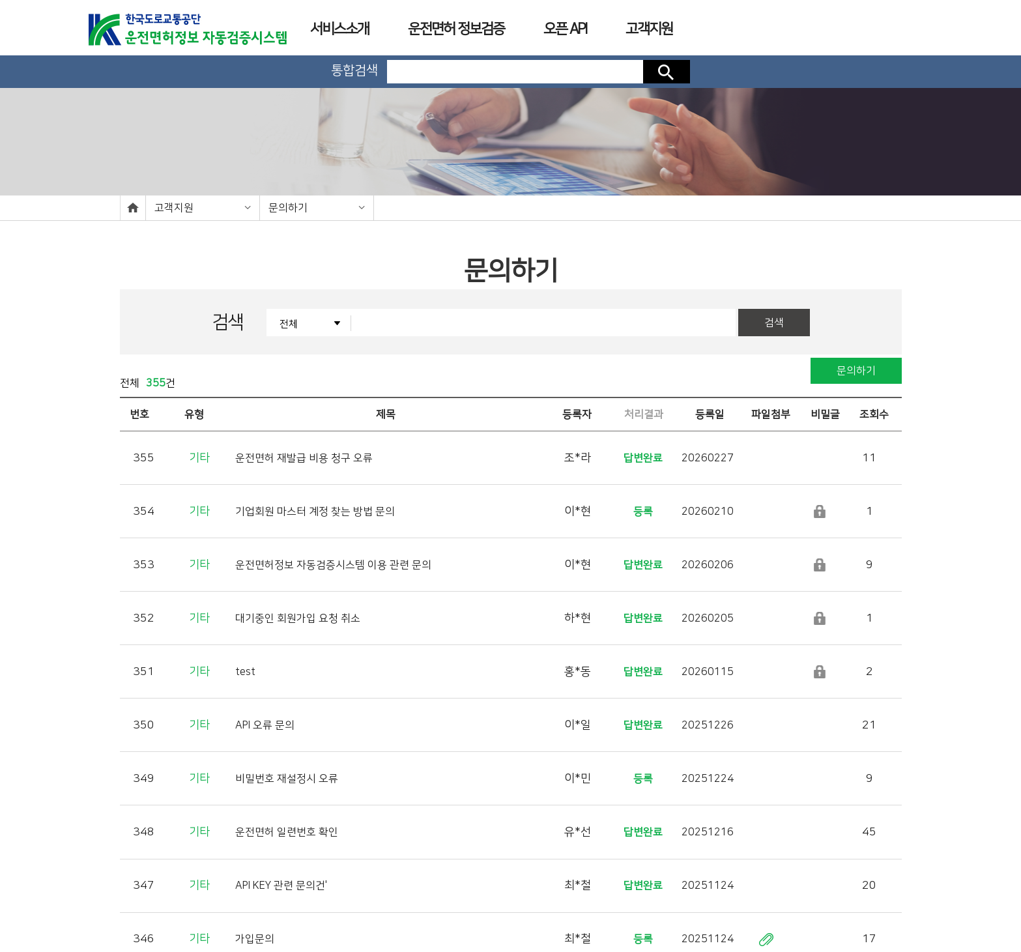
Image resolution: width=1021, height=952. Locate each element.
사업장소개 (581, 906)
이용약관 (518, 906)
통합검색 (354, 70)
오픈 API (564, 29)
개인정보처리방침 (447, 906)
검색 (666, 72)
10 (610, 794)
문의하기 (288, 208)
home (133, 207)
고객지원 (174, 208)
